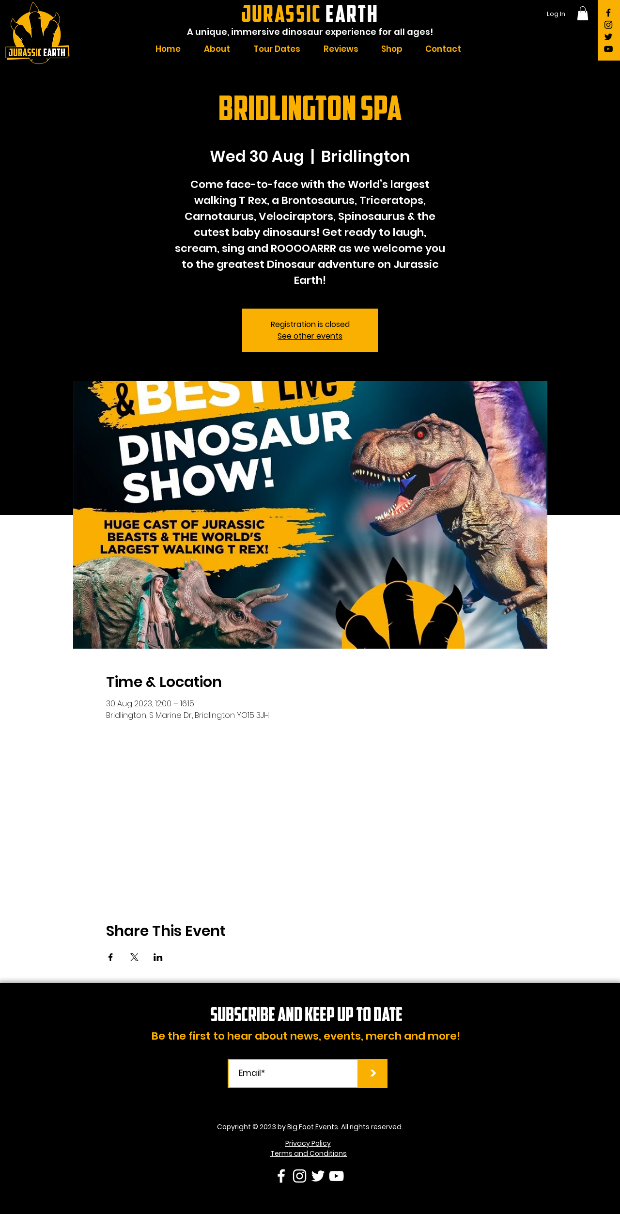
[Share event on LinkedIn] (158, 957)
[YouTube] (608, 49)
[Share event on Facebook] (110, 957)
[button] (583, 13)
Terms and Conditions (308, 1153)
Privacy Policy (308, 1143)
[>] (373, 1073)
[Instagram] (608, 24)
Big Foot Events (312, 1127)
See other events (310, 336)
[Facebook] (608, 12)
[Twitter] (608, 36)
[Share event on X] (134, 957)
